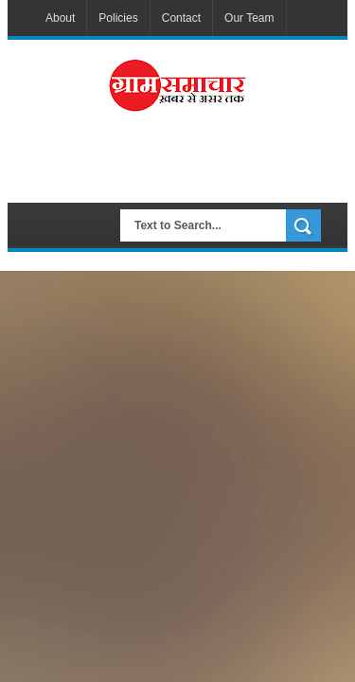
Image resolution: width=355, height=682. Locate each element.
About (60, 18)
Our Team (249, 18)
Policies (117, 18)
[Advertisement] (194, 164)
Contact (181, 18)
